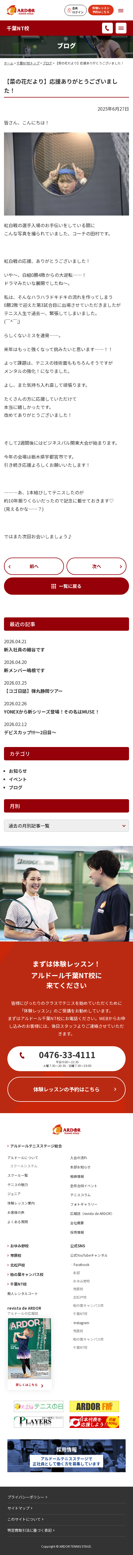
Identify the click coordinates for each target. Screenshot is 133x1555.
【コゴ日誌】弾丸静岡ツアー (33, 690)
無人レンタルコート (22, 1293)
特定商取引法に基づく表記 (29, 1530)
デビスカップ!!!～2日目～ (30, 732)
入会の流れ (78, 1157)
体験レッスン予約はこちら (100, 10)
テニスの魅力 (17, 1184)
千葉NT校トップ (28, 63)
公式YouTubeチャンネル (89, 1255)
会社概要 (77, 1222)
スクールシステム (24, 1165)
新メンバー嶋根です (24, 670)
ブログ (47, 63)
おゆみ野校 (19, 1245)
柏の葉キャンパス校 (26, 1274)
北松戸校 (17, 1265)
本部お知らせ (80, 1166)
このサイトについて (24, 1519)
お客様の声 (15, 1212)
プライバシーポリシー (25, 1497)
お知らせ (18, 770)
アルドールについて (22, 1157)
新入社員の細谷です (24, 649)
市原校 (15, 1255)
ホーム (8, 63)
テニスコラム (80, 1194)
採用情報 (77, 1232)
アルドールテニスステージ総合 (36, 1146)
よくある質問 (17, 1221)
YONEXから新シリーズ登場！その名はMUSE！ (51, 711)
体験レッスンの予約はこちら (66, 1089)
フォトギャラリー (83, 1204)
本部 (76, 1272)
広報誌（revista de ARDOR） (92, 1213)
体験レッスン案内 (21, 1202)
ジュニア (14, 1193)
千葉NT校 (18, 28)
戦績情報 (77, 1176)
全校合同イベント (83, 1185)
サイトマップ (18, 1508)
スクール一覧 (17, 1175)
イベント (18, 779)
